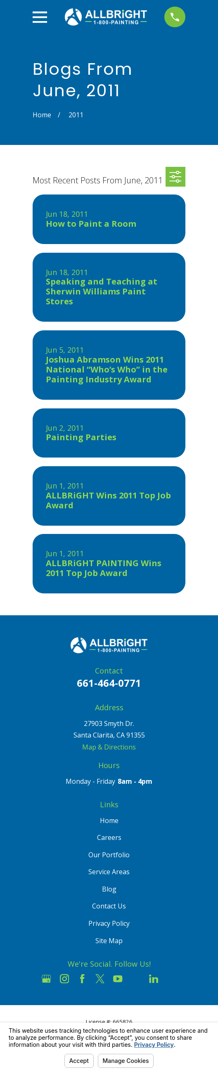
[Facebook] (82, 978)
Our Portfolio (109, 854)
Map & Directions (109, 747)
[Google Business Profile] (46, 978)
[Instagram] (64, 978)
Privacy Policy (109, 923)
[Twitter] (99, 978)
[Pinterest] (171, 978)
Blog (109, 889)
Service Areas (109, 871)
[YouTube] (117, 978)
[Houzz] (135, 978)
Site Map (109, 940)
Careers (109, 837)
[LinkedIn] (153, 978)
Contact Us (109, 906)
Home (109, 820)
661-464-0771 (109, 683)
